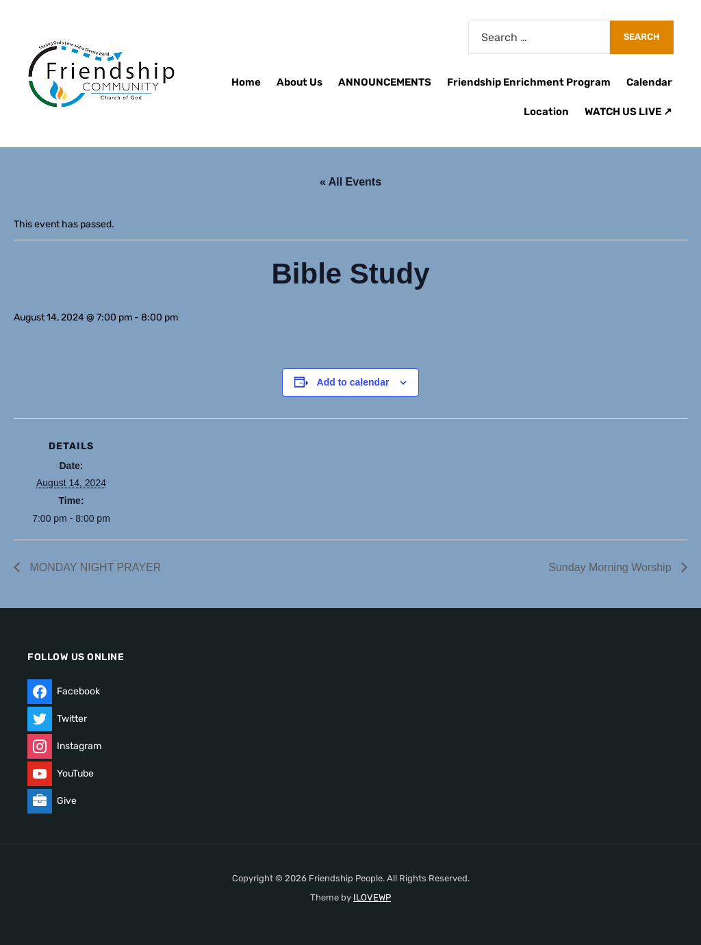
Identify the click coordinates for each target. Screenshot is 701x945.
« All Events (350, 182)
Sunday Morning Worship (611, 567)
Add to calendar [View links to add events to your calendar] (353, 382)
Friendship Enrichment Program (529, 82)
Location (546, 111)
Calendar (649, 82)
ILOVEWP (372, 897)
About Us (299, 82)
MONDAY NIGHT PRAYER (94, 567)
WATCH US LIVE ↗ (628, 111)
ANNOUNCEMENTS (384, 82)
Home (246, 82)
